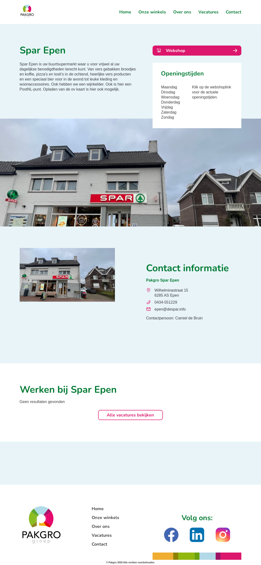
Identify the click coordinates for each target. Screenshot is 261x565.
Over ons (182, 12)
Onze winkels (152, 12)
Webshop (197, 50)
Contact (233, 12)
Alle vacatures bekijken (130, 415)
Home (125, 12)
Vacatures (208, 12)
